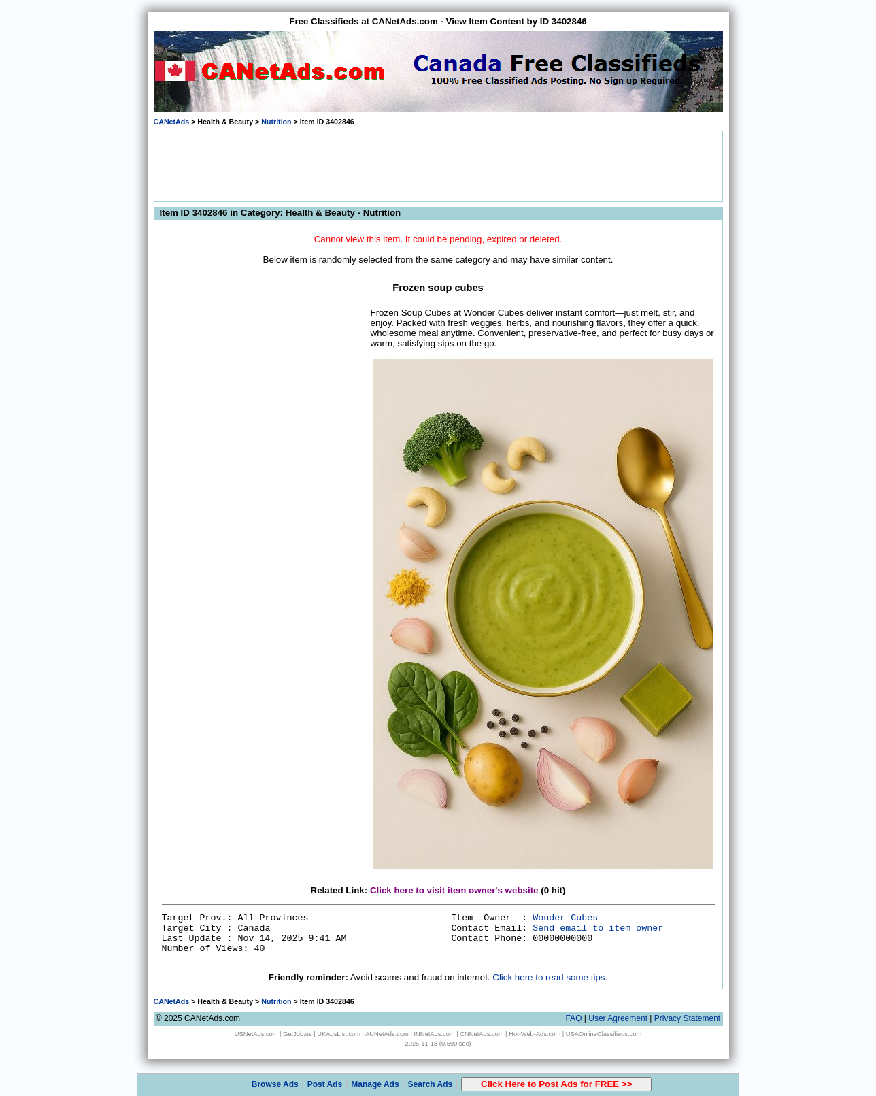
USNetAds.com (256, 1034)
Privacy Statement (687, 1018)
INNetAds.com (434, 1034)
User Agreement (617, 1018)
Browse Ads (275, 1084)
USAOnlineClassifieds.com (603, 1034)
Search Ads (430, 1084)
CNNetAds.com (481, 1034)
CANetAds (172, 122)
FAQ (573, 1018)
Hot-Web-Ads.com (534, 1034)
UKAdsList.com (338, 1034)
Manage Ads (375, 1084)
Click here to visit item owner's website (454, 890)
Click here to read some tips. (549, 977)
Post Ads (325, 1084)
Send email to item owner (598, 928)
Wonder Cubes (565, 918)
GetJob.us (297, 1034)
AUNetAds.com (387, 1034)
